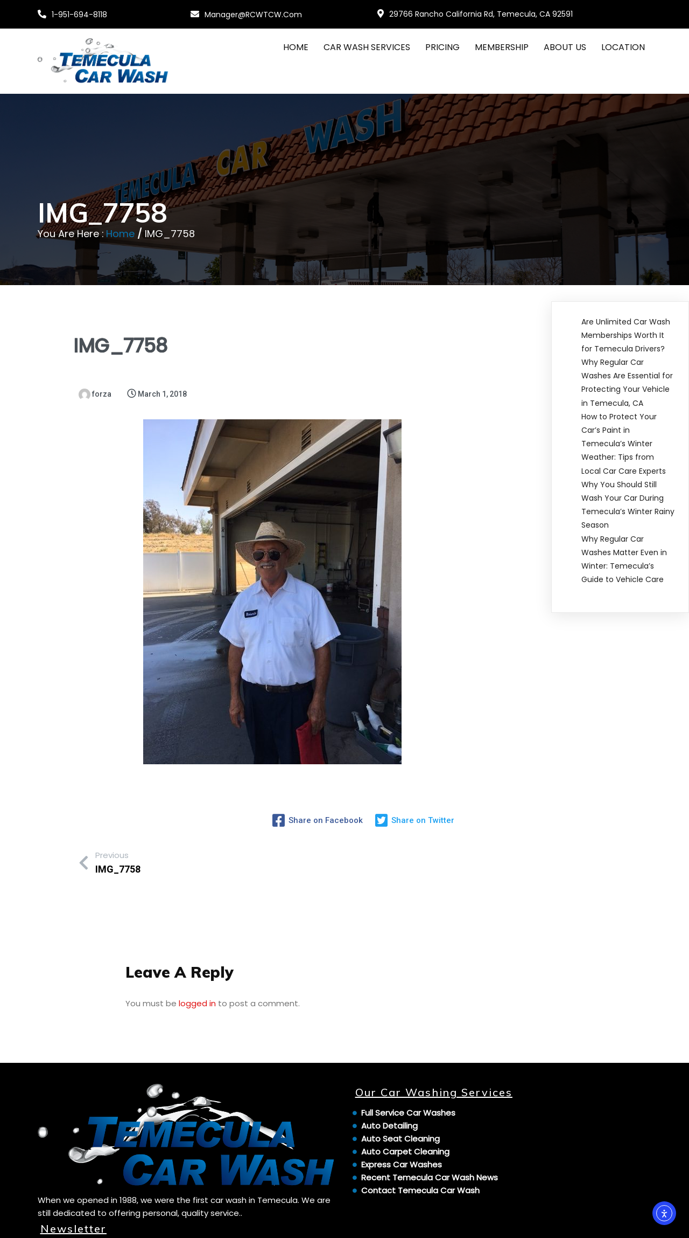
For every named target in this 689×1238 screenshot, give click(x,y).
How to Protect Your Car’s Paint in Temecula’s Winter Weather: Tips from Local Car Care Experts (623, 443)
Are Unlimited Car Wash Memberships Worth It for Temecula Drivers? (625, 335)
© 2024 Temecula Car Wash (97, 1223)
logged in (197, 998)
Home (120, 233)
